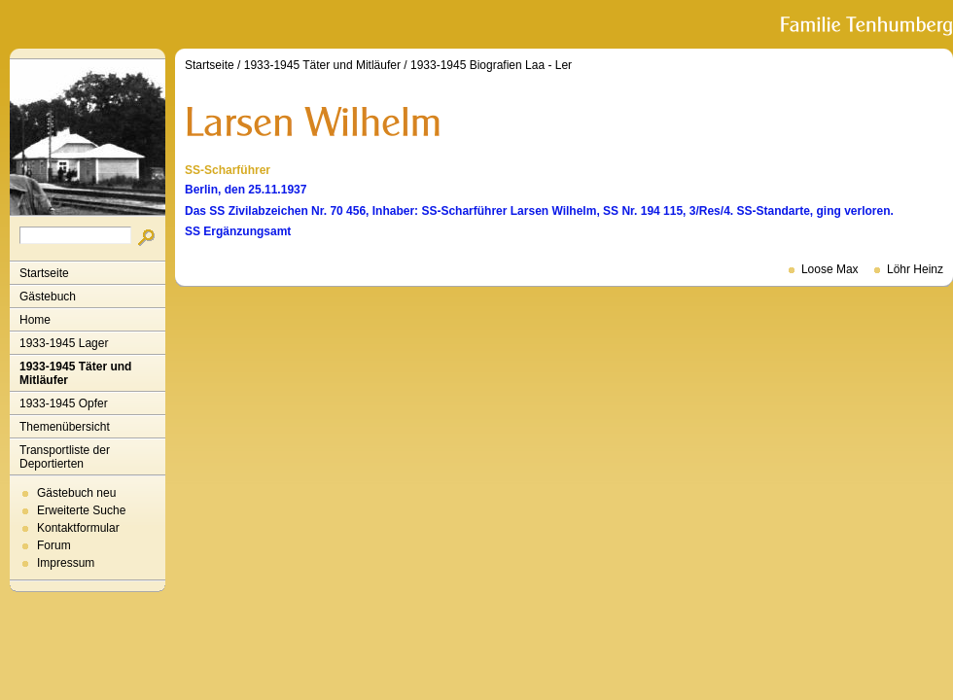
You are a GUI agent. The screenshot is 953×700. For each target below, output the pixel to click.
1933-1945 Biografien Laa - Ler (491, 65)
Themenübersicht (64, 427)
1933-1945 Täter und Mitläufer (75, 373)
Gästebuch (47, 296)
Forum (54, 545)
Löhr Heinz (915, 269)
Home (35, 320)
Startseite (44, 273)
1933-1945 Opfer (63, 403)
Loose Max (830, 269)
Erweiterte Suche (81, 510)
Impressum (65, 563)
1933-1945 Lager (63, 343)
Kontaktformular (78, 528)
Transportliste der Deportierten (64, 457)
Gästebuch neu (76, 493)
